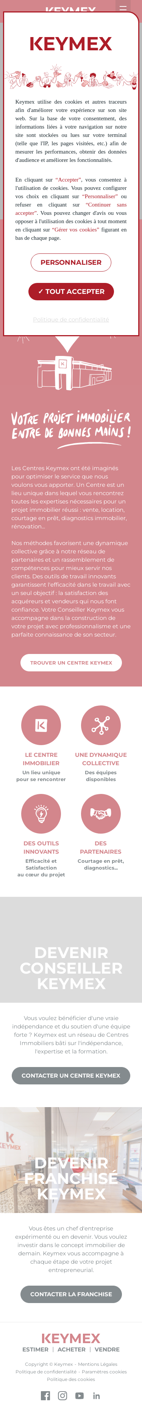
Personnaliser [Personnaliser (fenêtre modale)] (71, 262)
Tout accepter (71, 291)
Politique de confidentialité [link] (71, 319)
